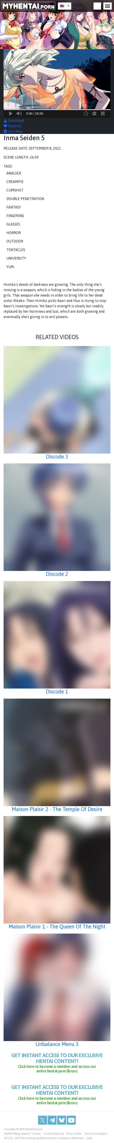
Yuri (10, 267)
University (16, 258)
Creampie (15, 182)
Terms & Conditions (95, 1133)
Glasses (13, 224)
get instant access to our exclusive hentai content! (56, 1062)
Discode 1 (57, 692)
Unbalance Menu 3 (57, 1044)
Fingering (15, 216)
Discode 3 (57, 457)
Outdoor (14, 241)
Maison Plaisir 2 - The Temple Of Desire (57, 809)
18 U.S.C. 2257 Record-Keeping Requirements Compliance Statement (44, 1138)
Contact (36, 1133)
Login (89, 1138)
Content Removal (53, 1133)
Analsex (13, 173)
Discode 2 (57, 574)
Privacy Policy (74, 1133)
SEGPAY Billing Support (17, 1133)
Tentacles (15, 250)
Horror (13, 233)
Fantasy (13, 207)
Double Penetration (25, 199)
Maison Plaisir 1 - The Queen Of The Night (57, 926)
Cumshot (14, 190)
